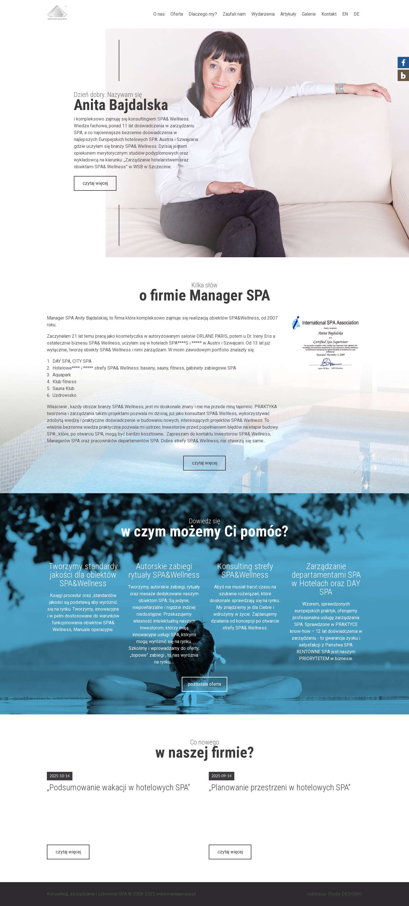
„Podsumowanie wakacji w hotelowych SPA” (118, 787)
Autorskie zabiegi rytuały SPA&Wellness (164, 570)
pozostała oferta (204, 684)
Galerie (309, 14)
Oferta (176, 14)
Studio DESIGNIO (345, 894)
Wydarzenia (263, 14)
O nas (159, 14)
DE (356, 14)
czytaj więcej (95, 183)
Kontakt (329, 14)
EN (345, 14)
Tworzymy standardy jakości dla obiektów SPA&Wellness (83, 574)
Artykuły (288, 14)
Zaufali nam (234, 14)
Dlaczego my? (203, 14)
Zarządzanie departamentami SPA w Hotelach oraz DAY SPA (326, 579)
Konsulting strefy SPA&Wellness (245, 570)
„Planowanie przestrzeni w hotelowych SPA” (279, 787)
